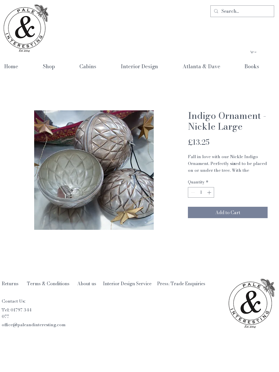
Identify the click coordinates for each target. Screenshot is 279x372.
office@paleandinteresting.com (33, 324)
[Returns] (10, 283)
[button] (262, 52)
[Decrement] (192, 192)
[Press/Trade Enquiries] (181, 283)
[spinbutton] (201, 192)
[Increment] (209, 192)
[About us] (86, 283)
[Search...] (241, 11)
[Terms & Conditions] (48, 283)
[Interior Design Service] (127, 283)
